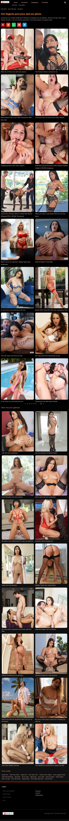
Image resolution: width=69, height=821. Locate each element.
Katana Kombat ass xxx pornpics (12, 675)
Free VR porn (12, 9)
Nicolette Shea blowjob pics (44, 541)
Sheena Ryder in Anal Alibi (44, 262)
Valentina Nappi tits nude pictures (46, 675)
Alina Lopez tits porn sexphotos (45, 497)
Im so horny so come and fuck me (12, 401)
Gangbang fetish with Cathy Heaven (13, 165)
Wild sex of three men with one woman (13, 72)
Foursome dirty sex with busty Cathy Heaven (50, 117)
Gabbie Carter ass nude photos (45, 585)
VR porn (20, 9)
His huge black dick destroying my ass (47, 356)
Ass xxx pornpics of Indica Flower (46, 453)
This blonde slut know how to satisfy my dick (49, 765)
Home (16, 2)
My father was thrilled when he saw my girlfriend (17, 541)
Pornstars (24, 2)
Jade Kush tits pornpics (9, 585)
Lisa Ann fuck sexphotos (10, 453)
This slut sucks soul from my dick (11, 356)
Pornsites (45, 2)
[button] (65, 2)
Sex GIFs (4, 9)
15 (41, 403)
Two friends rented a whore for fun (46, 72)
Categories (34, 2)
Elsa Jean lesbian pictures (10, 765)
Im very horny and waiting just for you (13, 310)
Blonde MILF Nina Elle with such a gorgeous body (51, 310)
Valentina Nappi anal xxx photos (45, 629)
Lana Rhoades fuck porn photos (12, 497)
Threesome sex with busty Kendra (46, 401)
